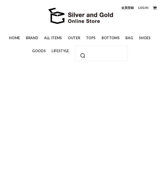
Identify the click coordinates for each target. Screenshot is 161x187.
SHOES (144, 38)
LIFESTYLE (60, 51)
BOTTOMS (111, 38)
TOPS (91, 38)
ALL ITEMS (53, 38)
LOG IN (143, 8)
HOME (14, 38)
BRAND (32, 38)
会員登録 (127, 8)
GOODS (39, 51)
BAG (129, 38)
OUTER (74, 38)
